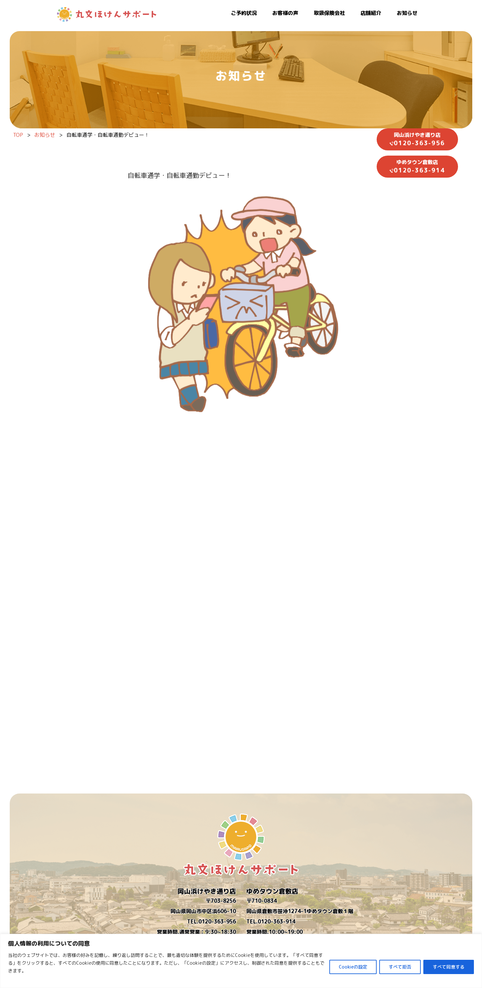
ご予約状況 (244, 13)
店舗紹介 (370, 13)
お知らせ (407, 13)
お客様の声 (285, 13)
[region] (241, 961)
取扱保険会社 (329, 13)
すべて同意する (448, 967)
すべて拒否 (400, 967)
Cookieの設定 (353, 967)
